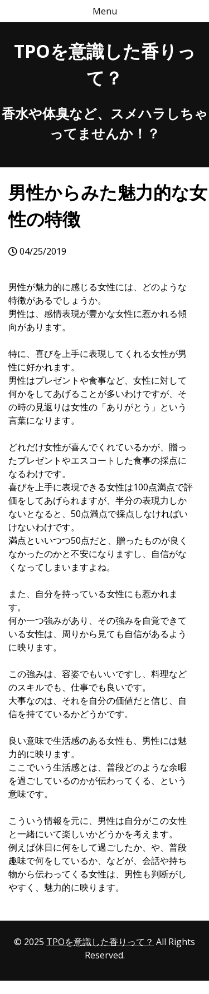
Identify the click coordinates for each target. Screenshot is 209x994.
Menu (105, 11)
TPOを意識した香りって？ (100, 942)
